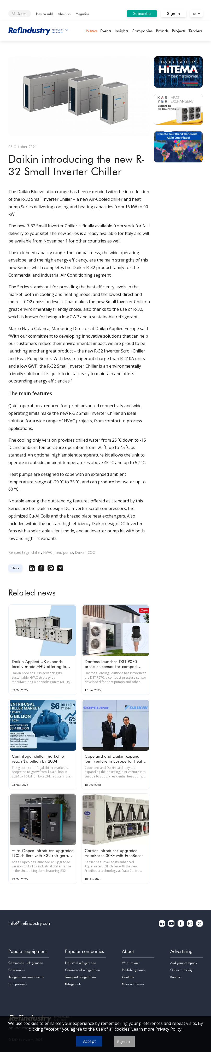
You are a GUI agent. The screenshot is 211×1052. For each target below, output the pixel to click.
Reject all (124, 1041)
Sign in (173, 13)
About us (64, 14)
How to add (44, 14)
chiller (36, 552)
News (91, 30)
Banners (175, 977)
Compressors (17, 984)
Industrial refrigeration (80, 963)
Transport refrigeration (80, 977)
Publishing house (134, 970)
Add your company (183, 963)
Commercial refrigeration (25, 963)
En (194, 13)
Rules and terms (133, 984)
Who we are (130, 963)
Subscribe (142, 13)
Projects (179, 30)
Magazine (82, 14)
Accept (89, 1041)
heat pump (64, 552)
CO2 (91, 552)
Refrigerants (73, 984)
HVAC (47, 552)
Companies (142, 30)
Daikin (80, 552)
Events (106, 30)
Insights (122, 30)
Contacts (128, 977)
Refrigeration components (26, 977)
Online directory (181, 970)
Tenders (196, 30)
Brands (162, 30)
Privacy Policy (168, 1029)
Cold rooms (16, 970)
